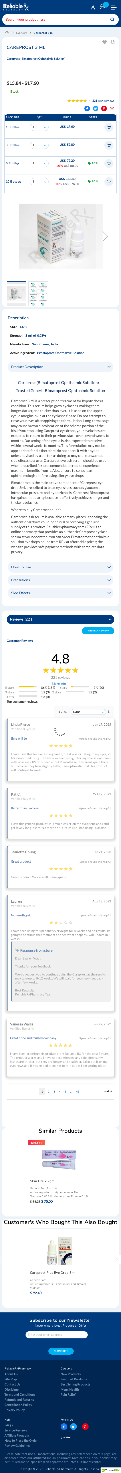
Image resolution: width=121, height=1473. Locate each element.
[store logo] (15, 7)
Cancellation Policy (18, 1405)
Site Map (10, 1379)
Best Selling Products (75, 1384)
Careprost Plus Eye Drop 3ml (52, 1273)
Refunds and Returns (19, 1399)
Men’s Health (70, 1389)
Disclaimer (12, 1389)
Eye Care (21, 32)
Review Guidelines (17, 1445)
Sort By (62, 712)
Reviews (22, 619)
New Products (71, 1374)
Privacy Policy (14, 1410)
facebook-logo (64, 1426)
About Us (11, 1374)
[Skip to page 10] (71, 1091)
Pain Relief (68, 1394)
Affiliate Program (16, 1435)
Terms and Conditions (19, 1394)
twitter (73, 1426)
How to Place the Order (21, 1440)
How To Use (21, 567)
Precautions (20, 580)
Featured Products (74, 1379)
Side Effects (20, 593)
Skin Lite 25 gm (42, 1181)
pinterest (85, 1426)
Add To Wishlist (105, 42)
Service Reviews (15, 1430)
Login (93, 8)
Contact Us (12, 1384)
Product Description (27, 366)
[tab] (60, 367)
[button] (105, 236)
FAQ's (8, 1425)
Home (7, 33)
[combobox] (60, 19)
